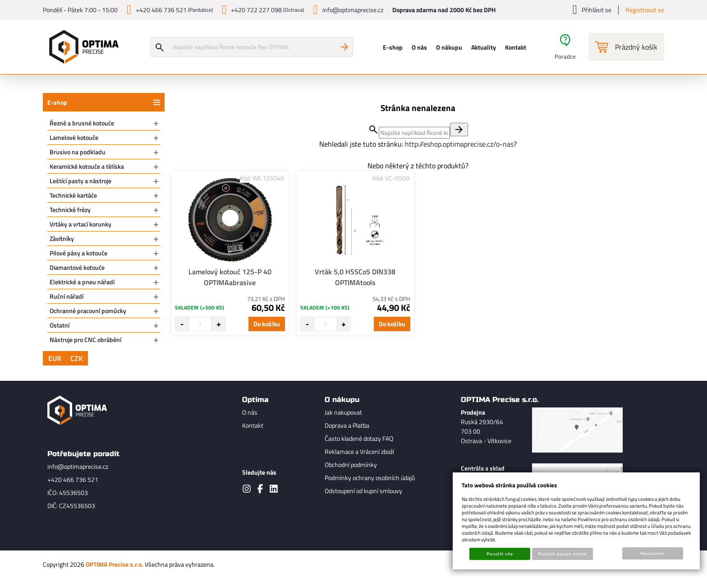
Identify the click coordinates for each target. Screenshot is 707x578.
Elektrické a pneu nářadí (82, 282)
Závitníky (62, 238)
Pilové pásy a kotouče (78, 253)
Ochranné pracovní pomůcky (88, 310)
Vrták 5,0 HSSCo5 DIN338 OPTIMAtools (355, 277)
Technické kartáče (73, 195)
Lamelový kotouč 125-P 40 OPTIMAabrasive (229, 277)
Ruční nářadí (66, 296)
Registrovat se (644, 9)
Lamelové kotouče (74, 137)
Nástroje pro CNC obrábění (85, 339)
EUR (54, 358)
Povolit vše (500, 553)
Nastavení (653, 553)
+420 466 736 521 (72, 479)
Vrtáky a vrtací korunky (80, 224)
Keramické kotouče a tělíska (87, 166)
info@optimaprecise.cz (77, 466)
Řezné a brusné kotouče (82, 123)
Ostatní (59, 325)
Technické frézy (70, 209)
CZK (76, 358)
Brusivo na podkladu (78, 152)
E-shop (57, 102)
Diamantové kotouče (77, 267)
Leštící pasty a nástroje (80, 180)
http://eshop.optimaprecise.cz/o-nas (459, 144)
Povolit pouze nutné (562, 553)
